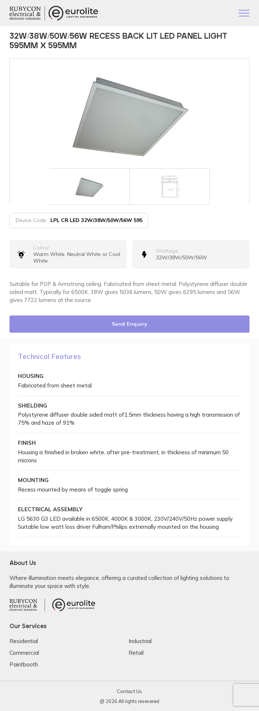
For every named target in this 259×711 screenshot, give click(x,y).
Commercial (24, 652)
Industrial (140, 641)
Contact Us (129, 691)
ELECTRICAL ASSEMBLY (50, 509)
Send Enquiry (130, 324)
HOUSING (30, 375)
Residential (23, 641)
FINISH (27, 442)
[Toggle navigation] (244, 14)
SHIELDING (32, 405)
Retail (136, 652)
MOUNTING (33, 480)
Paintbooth (23, 664)
